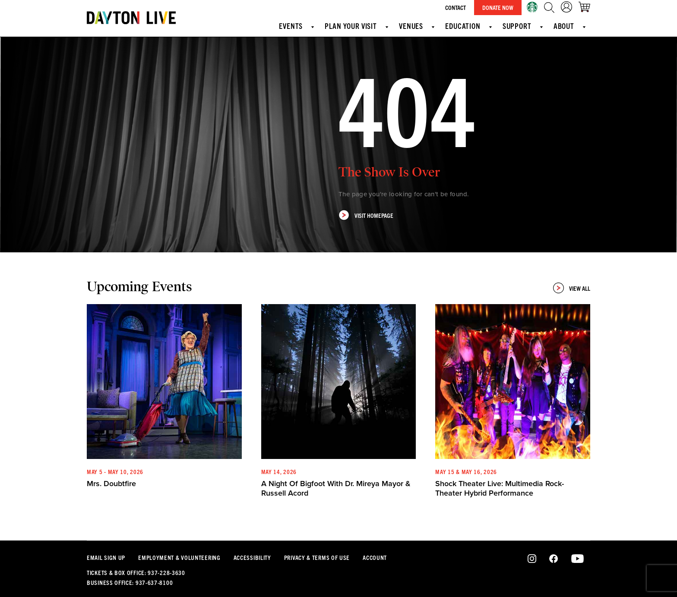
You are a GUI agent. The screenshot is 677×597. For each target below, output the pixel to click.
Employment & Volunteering (179, 557)
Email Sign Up (106, 557)
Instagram (532, 559)
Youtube (577, 559)
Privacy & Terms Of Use (317, 557)
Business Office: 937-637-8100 (130, 582)
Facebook (553, 559)
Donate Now (497, 7)
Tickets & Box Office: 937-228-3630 (136, 572)
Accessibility (252, 557)
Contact (455, 7)
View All (571, 288)
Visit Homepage (365, 215)
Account (375, 557)
